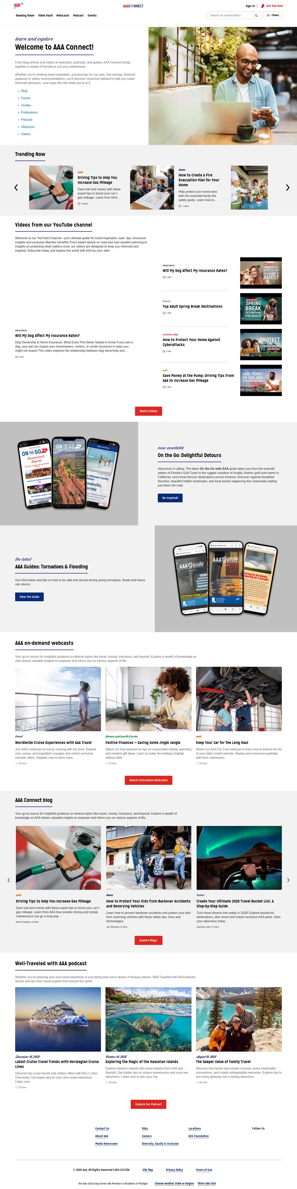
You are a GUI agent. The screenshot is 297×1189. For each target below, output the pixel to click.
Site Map (147, 1170)
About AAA (101, 1136)
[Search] (231, 15)
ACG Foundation (198, 1136)
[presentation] (16, 187)
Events (92, 15)
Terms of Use (204, 1170)
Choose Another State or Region (174, 1183)
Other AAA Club (207, 1183)
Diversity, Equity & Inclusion (160, 1144)
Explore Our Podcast (148, 1104)
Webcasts (27, 126)
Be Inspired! (170, 498)
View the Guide (29, 597)
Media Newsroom (106, 1144)
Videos (25, 134)
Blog (24, 90)
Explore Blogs (148, 940)
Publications (29, 112)
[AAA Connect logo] (133, 6)
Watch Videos (148, 411)
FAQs (145, 1128)
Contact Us (102, 1128)
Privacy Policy (174, 1170)
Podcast (26, 119)
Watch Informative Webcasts (149, 780)
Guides (26, 105)
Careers (147, 1136)
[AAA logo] (18, 6)
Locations (194, 1128)
